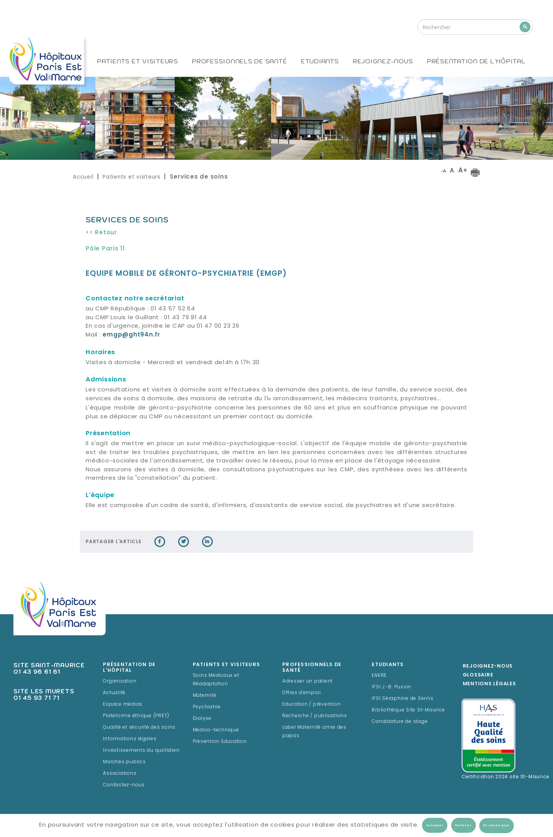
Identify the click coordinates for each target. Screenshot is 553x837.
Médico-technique (216, 730)
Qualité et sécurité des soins (139, 727)
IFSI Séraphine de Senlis (402, 698)
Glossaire (478, 675)
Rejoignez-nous (383, 61)
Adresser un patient (307, 681)
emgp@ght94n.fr (131, 335)
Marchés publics (124, 762)
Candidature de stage (399, 721)
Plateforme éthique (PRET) (136, 716)
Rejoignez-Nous (488, 666)
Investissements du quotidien (141, 750)
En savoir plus (496, 825)
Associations (119, 773)
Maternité (205, 695)
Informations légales (129, 739)
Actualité (114, 693)
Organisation (119, 681)
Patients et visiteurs (137, 61)
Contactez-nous (124, 785)
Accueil (83, 177)
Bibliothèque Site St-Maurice (408, 710)
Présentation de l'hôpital (476, 61)
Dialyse (202, 718)
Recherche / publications (314, 716)
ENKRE (379, 675)
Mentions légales (489, 684)
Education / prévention (311, 704)
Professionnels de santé (239, 61)
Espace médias (122, 704)
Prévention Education (220, 741)
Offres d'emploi (301, 693)
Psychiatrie (207, 707)
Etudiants (320, 61)
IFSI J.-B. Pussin (391, 687)
